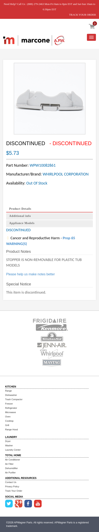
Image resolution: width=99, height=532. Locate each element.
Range (8, 391)
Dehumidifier (11, 468)
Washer (9, 445)
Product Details (20, 208)
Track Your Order (13, 491)
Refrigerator (11, 408)
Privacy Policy (12, 486)
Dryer (8, 441)
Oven (7, 416)
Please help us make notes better (30, 274)
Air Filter (9, 464)
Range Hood (11, 429)
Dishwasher (11, 395)
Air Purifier (10, 472)
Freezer (9, 403)
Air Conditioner (12, 459)
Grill (7, 425)
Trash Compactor (14, 399)
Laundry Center (13, 450)
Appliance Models (22, 223)
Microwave (10, 412)
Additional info (20, 216)
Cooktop (9, 421)
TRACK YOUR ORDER (82, 14)
